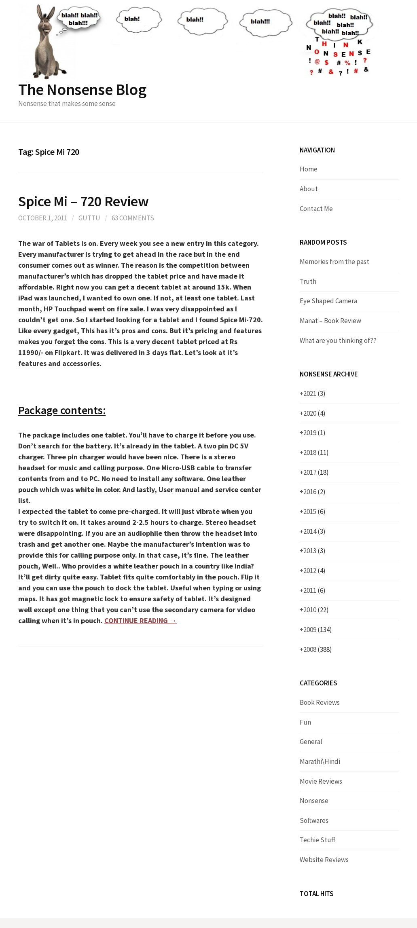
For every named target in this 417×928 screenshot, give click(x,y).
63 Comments (133, 218)
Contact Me (316, 208)
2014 (314, 531)
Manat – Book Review (330, 320)
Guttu (89, 218)
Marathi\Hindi (320, 761)
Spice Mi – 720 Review (83, 201)
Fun (305, 722)
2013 (314, 550)
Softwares (314, 820)
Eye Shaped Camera (328, 300)
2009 (317, 629)
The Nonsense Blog (82, 89)
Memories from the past (334, 261)
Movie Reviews (321, 781)
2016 (314, 491)
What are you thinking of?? (338, 340)
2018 (316, 452)
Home (309, 169)
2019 (314, 432)
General (311, 741)
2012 (314, 570)
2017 (316, 472)
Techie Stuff (317, 839)
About (309, 188)
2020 (314, 413)
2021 (314, 393)
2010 (316, 609)
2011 (314, 590)
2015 (314, 511)
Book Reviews (320, 702)
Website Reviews (324, 859)
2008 (317, 649)
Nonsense (314, 800)
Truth (308, 281)
